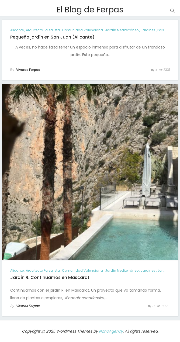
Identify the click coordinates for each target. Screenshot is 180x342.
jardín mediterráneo (122, 30)
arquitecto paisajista (43, 30)
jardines (148, 30)
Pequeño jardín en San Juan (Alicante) (52, 37)
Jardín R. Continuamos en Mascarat (49, 277)
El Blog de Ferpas (90, 9)
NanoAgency (111, 331)
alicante (17, 30)
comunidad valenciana (82, 30)
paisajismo (166, 30)
